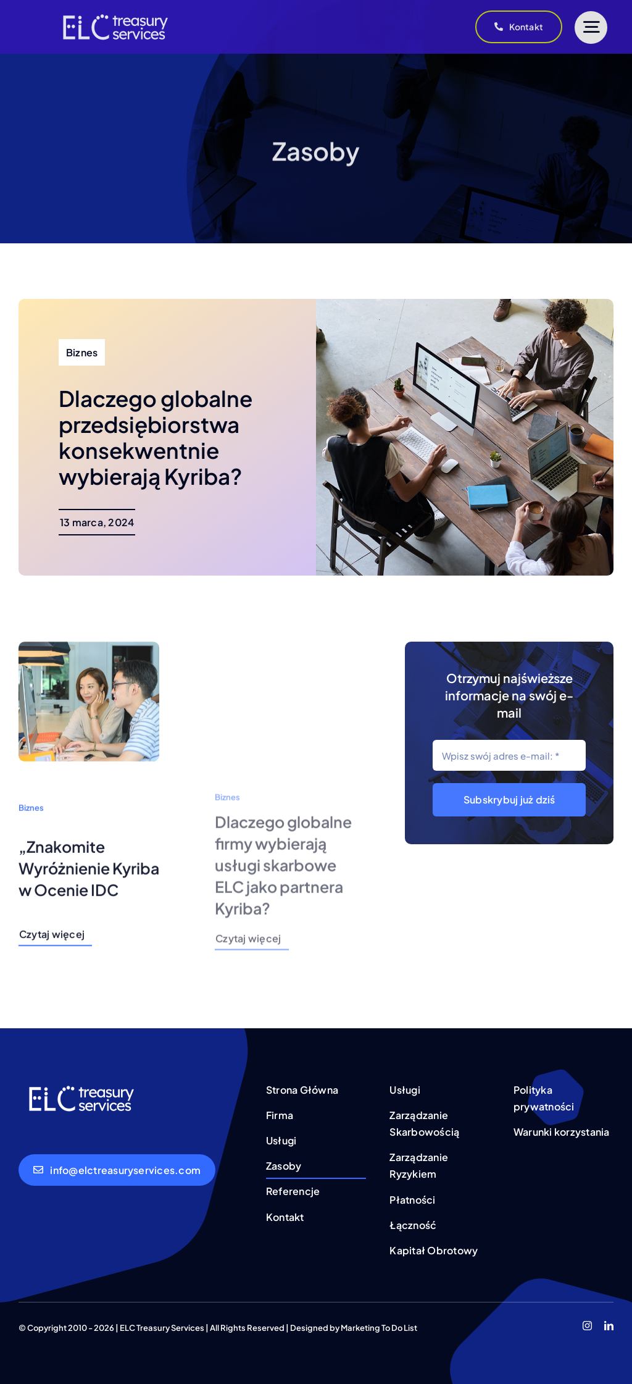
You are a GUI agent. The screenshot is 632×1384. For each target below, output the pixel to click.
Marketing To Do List (379, 1328)
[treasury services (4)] (114, 11)
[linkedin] (608, 1325)
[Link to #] (591, 27)
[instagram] (587, 1325)
